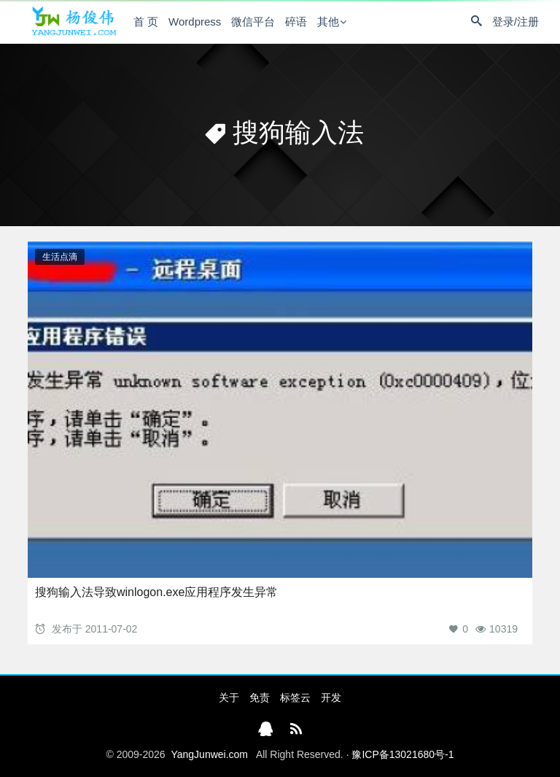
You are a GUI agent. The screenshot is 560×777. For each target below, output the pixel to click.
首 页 (145, 21)
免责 (259, 697)
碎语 (296, 21)
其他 (328, 21)
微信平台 (253, 21)
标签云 (295, 697)
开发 (331, 697)
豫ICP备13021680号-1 (402, 754)
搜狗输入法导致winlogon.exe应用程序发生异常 (156, 592)
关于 (229, 697)
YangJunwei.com (209, 754)
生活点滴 (59, 257)
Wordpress (194, 21)
